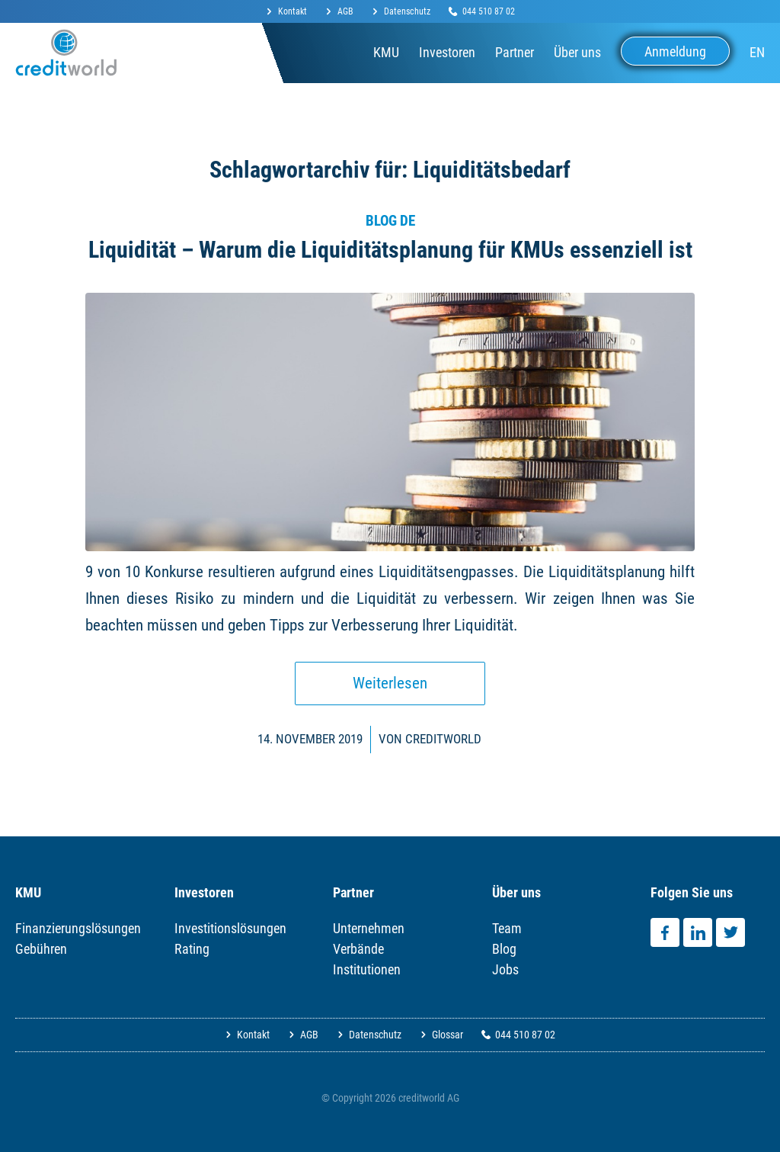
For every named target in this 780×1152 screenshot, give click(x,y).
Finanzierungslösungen (78, 928)
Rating (191, 949)
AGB (345, 11)
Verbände (358, 949)
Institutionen (367, 969)
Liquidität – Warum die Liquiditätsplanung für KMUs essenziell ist (390, 249)
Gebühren (41, 949)
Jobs (505, 969)
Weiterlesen (390, 683)
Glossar (447, 1034)
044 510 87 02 (488, 11)
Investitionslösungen (230, 928)
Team (507, 928)
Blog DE (390, 221)
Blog (504, 949)
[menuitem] (291, 12)
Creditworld (443, 738)
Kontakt (292, 11)
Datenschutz (407, 11)
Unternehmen (368, 928)
